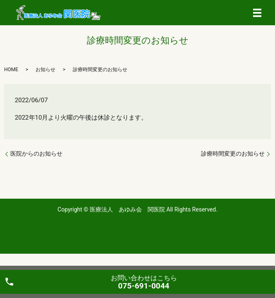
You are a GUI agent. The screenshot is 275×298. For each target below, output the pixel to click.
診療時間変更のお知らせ (233, 153)
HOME (11, 69)
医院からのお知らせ (36, 153)
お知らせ (45, 69)
